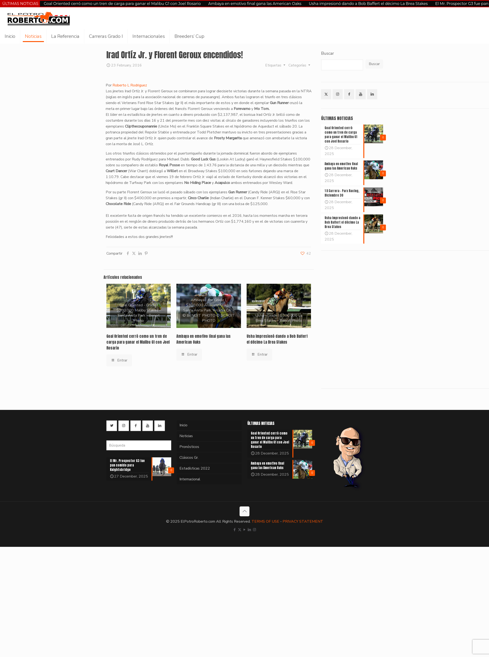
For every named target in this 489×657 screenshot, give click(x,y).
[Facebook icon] (235, 529)
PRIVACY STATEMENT (303, 521)
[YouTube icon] (244, 529)
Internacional (189, 479)
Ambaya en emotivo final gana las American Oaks (254, 3)
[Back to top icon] (244, 511)
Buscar (327, 53)
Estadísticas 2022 (194, 468)
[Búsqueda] (138, 445)
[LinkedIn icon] (249, 529)
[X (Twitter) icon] (239, 529)
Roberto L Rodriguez (129, 85)
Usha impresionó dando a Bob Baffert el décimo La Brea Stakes (368, 3)
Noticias (186, 436)
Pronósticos (189, 446)
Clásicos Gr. (188, 457)
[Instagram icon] (254, 529)
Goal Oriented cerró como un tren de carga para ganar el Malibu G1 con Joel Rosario (122, 3)
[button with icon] (326, 94)
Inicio (183, 425)
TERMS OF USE (265, 521)
